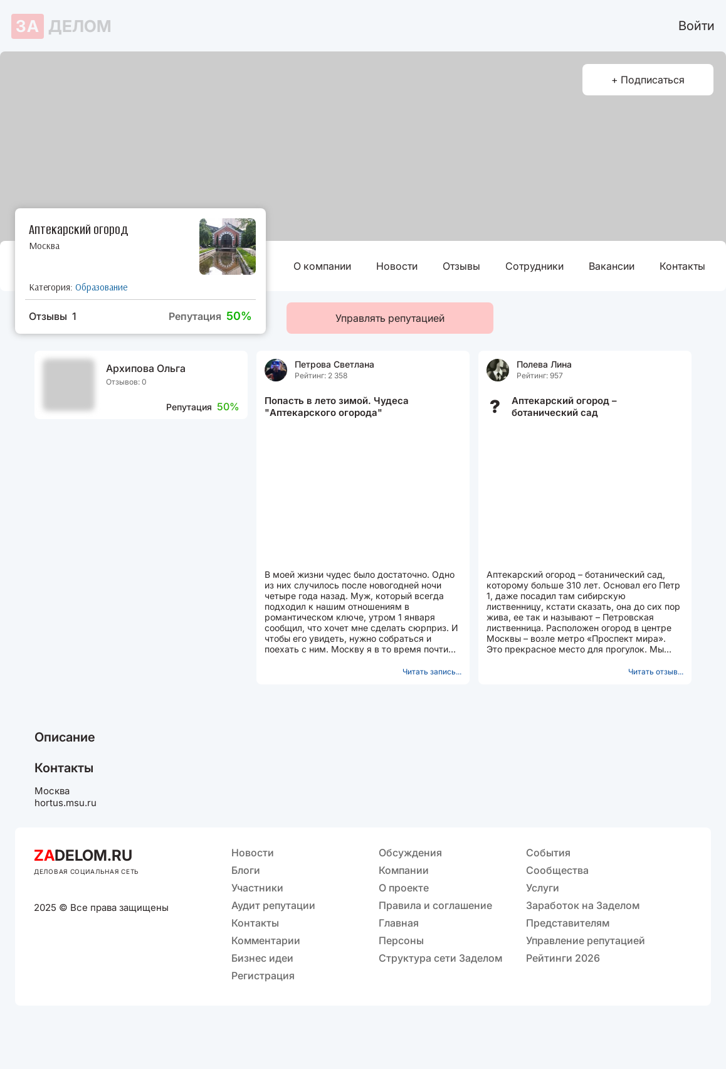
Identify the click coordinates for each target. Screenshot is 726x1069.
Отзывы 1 (52, 316)
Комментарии (265, 940)
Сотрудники (534, 266)
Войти (696, 25)
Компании (404, 870)
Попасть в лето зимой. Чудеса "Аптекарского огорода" (337, 406)
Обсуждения (410, 852)
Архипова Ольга (146, 369)
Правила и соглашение (435, 905)
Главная (399, 923)
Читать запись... (431, 671)
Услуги (542, 887)
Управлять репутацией (390, 318)
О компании (322, 266)
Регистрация (263, 975)
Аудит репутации (273, 905)
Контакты (682, 266)
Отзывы (461, 266)
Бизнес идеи (262, 958)
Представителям (567, 923)
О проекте (404, 887)
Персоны (401, 940)
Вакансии (611, 266)
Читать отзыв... (655, 671)
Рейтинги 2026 (563, 958)
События (548, 852)
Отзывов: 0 (126, 381)
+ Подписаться (648, 79)
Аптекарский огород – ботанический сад (564, 406)
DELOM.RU (83, 855)
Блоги (245, 870)
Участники (257, 887)
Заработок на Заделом (582, 905)
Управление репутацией (585, 940)
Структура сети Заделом (440, 958)
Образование (101, 287)
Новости (397, 266)
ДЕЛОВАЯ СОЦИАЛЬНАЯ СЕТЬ (86, 871)
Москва (44, 245)
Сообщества (557, 870)
